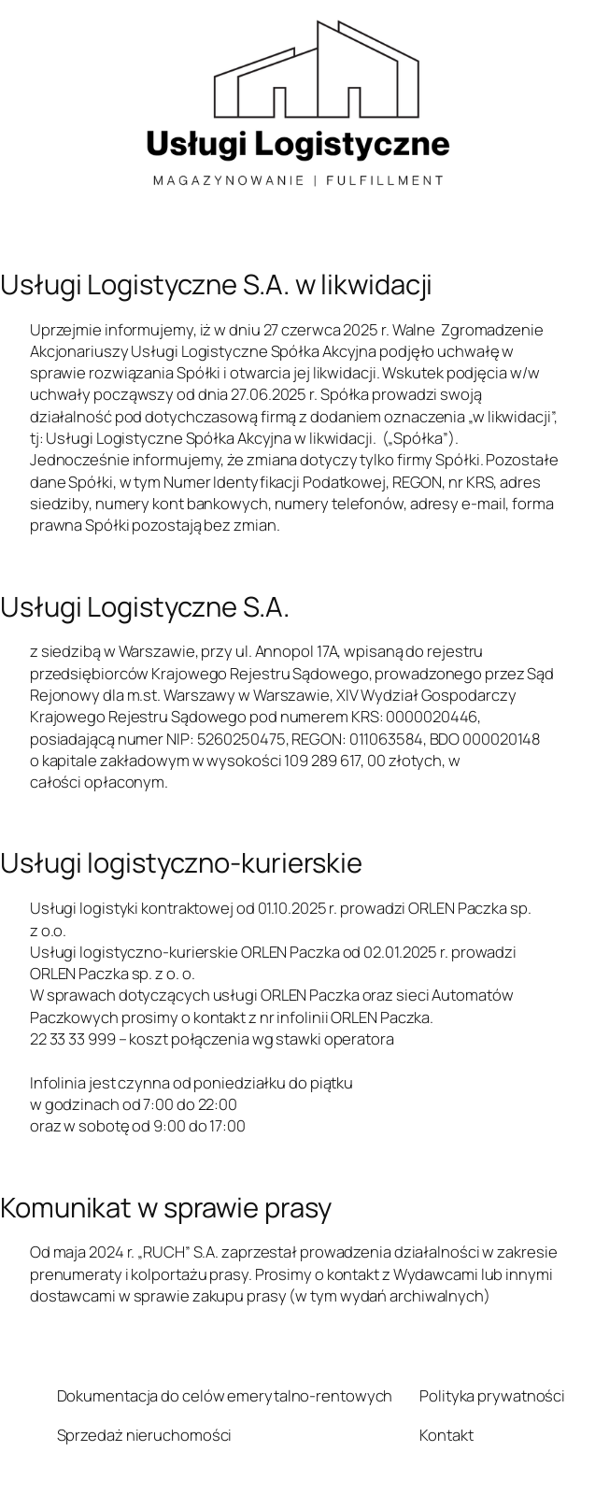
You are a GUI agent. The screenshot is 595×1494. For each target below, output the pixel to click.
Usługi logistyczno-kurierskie (181, 862)
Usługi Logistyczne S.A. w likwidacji (216, 284)
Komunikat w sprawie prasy (166, 1207)
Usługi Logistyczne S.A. (145, 606)
